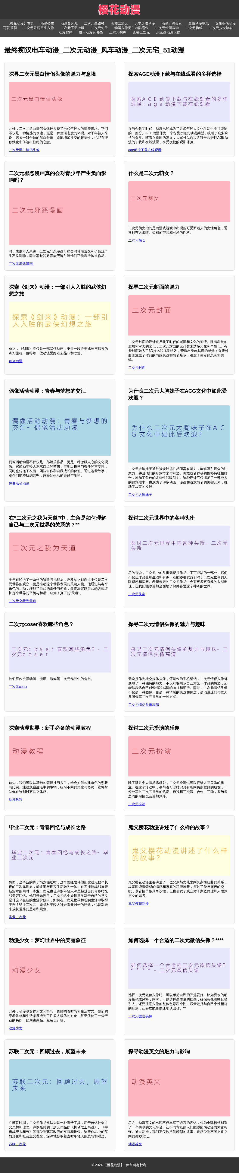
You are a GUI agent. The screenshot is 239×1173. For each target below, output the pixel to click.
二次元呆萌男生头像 (38, 28)
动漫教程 (15, 799)
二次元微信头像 (140, 1016)
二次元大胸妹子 (140, 494)
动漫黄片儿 (69, 23)
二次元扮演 (136, 804)
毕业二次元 (17, 917)
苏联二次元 (17, 1144)
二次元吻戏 (193, 28)
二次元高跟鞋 (94, 23)
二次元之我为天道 (22, 601)
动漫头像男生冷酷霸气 (131, 28)
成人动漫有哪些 (91, 32)
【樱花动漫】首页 (20, 23)
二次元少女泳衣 (221, 28)
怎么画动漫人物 (168, 32)
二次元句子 (99, 28)
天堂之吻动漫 (144, 23)
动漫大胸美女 (171, 23)
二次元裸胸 (117, 32)
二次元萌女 (136, 240)
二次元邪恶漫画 (21, 264)
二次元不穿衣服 (72, 28)
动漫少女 (15, 1028)
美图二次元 (119, 23)
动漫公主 (47, 23)
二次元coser (18, 687)
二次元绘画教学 (167, 28)
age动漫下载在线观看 (144, 150)
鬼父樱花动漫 (138, 903)
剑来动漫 (15, 361)
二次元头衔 (136, 594)
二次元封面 (136, 367)
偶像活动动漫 (19, 483)
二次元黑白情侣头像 (24, 150)
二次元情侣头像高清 (143, 704)
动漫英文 (135, 1144)
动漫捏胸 (65, 32)
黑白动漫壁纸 (198, 23)
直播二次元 (141, 32)
